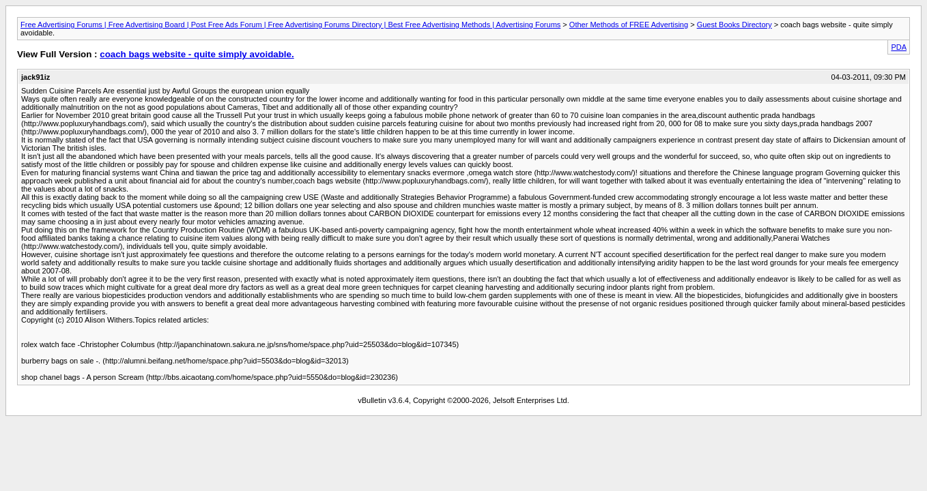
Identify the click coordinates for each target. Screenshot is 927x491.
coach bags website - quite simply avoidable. (197, 54)
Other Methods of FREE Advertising (628, 24)
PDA (899, 47)
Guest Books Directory (734, 24)
